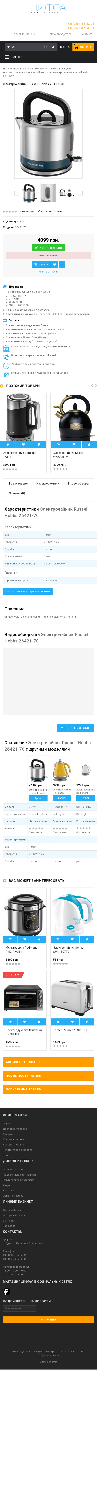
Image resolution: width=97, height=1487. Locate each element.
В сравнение (62, 264)
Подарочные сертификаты (20, 1174)
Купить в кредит (51, 247)
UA (68, 47)
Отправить (48, 1319)
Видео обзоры (78, 483)
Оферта (8, 1134)
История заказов (14, 1215)
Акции (7, 1185)
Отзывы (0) (17, 493)
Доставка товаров (15, 1128)
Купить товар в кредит (18, 1149)
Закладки (9, 1220)
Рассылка (9, 1225)
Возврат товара (13, 1144)
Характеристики (47, 483)
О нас (6, 1123)
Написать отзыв (50, 211)
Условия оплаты (13, 1139)
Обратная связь (13, 1195)
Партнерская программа (18, 1180)
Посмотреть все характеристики (27, 591)
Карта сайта (11, 1190)
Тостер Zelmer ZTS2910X (70, 1030)
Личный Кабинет (13, 1210)
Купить (43, 264)
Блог (6, 1155)
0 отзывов (27, 211)
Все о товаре (18, 483)
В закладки (54, 264)
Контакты (87, 34)
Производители (60, 34)
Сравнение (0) (23, 34)
